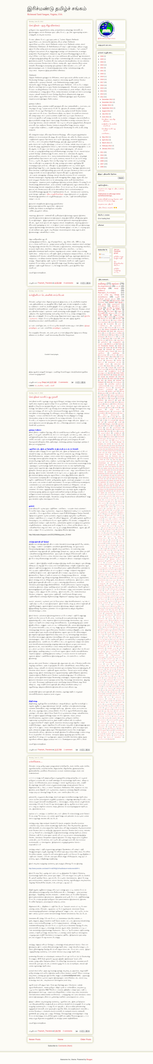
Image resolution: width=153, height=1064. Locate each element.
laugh (113, 475)
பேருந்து (115, 426)
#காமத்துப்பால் (102, 373)
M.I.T (101, 450)
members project (119, 477)
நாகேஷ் (114, 637)
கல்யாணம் (113, 543)
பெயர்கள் (119, 678)
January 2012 (106, 148)
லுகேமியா (104, 342)
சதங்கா (115, 283)
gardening (110, 471)
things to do (103, 489)
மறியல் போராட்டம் (116, 695)
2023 (102, 65)
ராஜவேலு (100, 712)
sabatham (119, 482)
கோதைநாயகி (116, 566)
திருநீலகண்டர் (117, 622)
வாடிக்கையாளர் (102, 723)
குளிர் (119, 400)
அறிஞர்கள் (112, 503)
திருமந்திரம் (101, 413)
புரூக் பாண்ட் (120, 674)
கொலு (100, 308)
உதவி (117, 297)
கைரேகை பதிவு (111, 564)
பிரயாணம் (110, 311)
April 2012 (105, 140)
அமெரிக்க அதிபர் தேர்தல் (106, 351)
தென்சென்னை (112, 413)
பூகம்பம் (116, 676)
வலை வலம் (102, 369)
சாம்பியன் (121, 580)
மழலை (122, 366)
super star (121, 487)
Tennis (120, 344)
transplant (100, 491)
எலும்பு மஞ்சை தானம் (117, 395)
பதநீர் (101, 651)
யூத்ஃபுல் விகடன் (110, 707)
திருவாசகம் (101, 625)
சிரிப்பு (103, 406)
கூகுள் (119, 311)
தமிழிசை (121, 608)
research (111, 482)
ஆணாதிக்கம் (109, 508)
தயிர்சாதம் (119, 615)
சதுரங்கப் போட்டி (105, 573)
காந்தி (120, 545)
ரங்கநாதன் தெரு (117, 709)
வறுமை (122, 718)
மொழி (115, 705)
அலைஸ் (120, 503)
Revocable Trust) (103, 456)
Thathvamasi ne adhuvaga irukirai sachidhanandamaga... (109, 195)
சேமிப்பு (111, 358)
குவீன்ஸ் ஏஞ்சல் (111, 560)
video (122, 491)
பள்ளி (52, 385)
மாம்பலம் (118, 698)
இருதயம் (115, 513)
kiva (102, 380)
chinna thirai (118, 468)
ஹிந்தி (111, 739)
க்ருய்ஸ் (109, 402)
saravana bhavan (114, 484)
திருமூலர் (110, 623)
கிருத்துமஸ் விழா (103, 553)
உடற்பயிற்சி (101, 517)
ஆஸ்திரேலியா (104, 512)
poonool (118, 380)
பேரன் (102, 681)
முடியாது (107, 704)
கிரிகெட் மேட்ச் (105, 552)
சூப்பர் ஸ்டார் (116, 406)
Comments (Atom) (65, 1046)
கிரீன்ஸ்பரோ (117, 552)
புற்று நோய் (120, 340)
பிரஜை (107, 670)
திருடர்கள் (119, 620)
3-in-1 (107, 442)
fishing (120, 347)
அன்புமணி (103, 498)
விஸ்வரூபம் (113, 728)
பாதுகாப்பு (119, 662)
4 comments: (69, 283)
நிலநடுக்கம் (103, 646)
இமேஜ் (122, 391)
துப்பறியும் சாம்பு (107, 629)
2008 (102, 161)
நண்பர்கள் (117, 364)
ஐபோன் (113, 527)
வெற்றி (111, 730)
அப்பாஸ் (119, 499)
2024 (102, 62)
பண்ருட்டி (111, 313)
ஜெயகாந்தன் (101, 601)
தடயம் (120, 335)
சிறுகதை (101, 311)
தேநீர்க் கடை (118, 632)
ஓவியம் (108, 533)
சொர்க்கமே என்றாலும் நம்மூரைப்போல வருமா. (111, 595)
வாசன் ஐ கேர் (116, 721)
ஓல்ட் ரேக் (100, 533)
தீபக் (101, 627)
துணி (99, 629)
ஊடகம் (100, 522)
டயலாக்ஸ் (114, 602)
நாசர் (120, 637)
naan (107, 478)
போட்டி (119, 327)
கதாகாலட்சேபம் (102, 538)
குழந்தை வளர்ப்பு (115, 559)
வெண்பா (101, 344)
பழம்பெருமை (118, 657)
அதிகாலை (101, 496)
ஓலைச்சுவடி (119, 531)
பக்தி (120, 648)
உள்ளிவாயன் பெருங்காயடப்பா (113, 520)
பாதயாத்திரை (108, 662)
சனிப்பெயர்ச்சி (118, 574)
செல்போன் (118, 590)
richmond (109, 349)
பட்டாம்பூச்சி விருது (112, 650)
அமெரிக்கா (102, 306)
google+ (119, 471)
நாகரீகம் (106, 637)
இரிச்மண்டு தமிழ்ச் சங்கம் (57, 8)
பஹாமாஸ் (117, 326)
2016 (102, 85)
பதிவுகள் (121, 420)
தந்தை (101, 608)
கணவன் (120, 534)
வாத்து (110, 723)
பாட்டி (120, 658)
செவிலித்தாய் (103, 594)
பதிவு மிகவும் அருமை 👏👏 (107, 207)
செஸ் (110, 594)
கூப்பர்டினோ (109, 562)
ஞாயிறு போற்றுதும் (114, 308)
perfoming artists (102, 480)
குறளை (100, 557)
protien (118, 480)
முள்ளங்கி (102, 705)
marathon (119, 475)
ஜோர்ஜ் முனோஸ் (103, 602)
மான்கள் (110, 698)
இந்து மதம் (108, 513)
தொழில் (109, 634)
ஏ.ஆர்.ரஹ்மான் (102, 526)
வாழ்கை (102, 725)
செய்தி (99, 590)
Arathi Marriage (116, 442)
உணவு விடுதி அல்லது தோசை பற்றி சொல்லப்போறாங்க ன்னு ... (110, 200)
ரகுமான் (109, 709)
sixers (122, 485)
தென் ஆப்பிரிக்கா (104, 630)
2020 (102, 74)
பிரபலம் (103, 340)
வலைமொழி (112, 719)
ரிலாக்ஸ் (122, 714)
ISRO (122, 449)
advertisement (111, 464)
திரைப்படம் (111, 336)
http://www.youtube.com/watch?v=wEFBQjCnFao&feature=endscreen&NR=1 (54, 868)
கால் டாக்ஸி (118, 548)
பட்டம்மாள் (101, 650)
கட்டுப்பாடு (112, 534)
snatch (101, 487)
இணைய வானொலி (105, 389)
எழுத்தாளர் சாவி (116, 524)
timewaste (111, 489)
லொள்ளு (102, 288)
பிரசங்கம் (119, 669)
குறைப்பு (120, 557)
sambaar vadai (102, 484)
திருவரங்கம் (118, 623)
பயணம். (100, 366)
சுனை (122, 585)
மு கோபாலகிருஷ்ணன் (115, 702)
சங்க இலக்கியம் (114, 571)
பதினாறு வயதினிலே (111, 651)
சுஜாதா (103, 358)
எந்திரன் (115, 522)
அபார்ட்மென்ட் (112, 498)
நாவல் (112, 641)
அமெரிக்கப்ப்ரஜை (103, 501)
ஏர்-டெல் (111, 526)
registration (103, 482)
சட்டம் (122, 571)
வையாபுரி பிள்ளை (119, 733)
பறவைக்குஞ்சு (102, 657)
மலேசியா (100, 697)
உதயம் (107, 519)
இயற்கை (103, 393)
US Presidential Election (106, 346)
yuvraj (109, 492)
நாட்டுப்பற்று (101, 639)
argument (113, 466)
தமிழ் (104, 304)
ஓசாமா (100, 531)
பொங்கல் (100, 683)
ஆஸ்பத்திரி (114, 512)
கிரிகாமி (122, 550)
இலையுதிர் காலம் (112, 515)
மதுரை (116, 690)
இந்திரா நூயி (112, 391)
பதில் (120, 651)
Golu (123, 447)
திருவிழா (121, 625)
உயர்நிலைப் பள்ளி (117, 519)
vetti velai (116, 491)
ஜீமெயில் (119, 599)
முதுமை (122, 704)
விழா (106, 728)
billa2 (120, 466)
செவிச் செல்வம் (119, 592)
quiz (123, 480)
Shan (114, 459)
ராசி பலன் (119, 711)
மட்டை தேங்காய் (108, 688)
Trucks (115, 461)
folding (120, 470)
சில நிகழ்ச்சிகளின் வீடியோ (118, 263)
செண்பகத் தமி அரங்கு (116, 588)
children (111, 302)
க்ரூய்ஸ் (106, 335)
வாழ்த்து (119, 725)
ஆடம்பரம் (119, 506)
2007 (102, 164)
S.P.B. (107, 459)
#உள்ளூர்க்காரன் (104, 286)
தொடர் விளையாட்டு (111, 415)
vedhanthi (108, 491)
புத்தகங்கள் (121, 672)
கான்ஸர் (120, 546)
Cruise (116, 443)
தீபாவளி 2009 (109, 627)
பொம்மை (115, 685)
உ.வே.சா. (113, 355)
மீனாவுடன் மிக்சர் (106, 318)
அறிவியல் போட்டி (104, 387)
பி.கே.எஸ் (110, 327)
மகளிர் (120, 686)
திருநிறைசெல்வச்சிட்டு (104, 622)
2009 (102, 158)
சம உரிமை (112, 576)
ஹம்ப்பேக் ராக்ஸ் (102, 739)
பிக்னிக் (100, 424)
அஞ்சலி (118, 349)
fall (114, 347)
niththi (113, 478)
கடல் (121, 533)
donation (108, 470)
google (100, 349)
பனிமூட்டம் (111, 653)
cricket (108, 347)
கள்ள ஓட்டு (121, 543)
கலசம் (120, 540)
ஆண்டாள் (119, 508)
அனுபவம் (116, 315)
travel (108, 382)
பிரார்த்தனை (115, 670)
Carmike (109, 443)
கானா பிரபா (101, 546)
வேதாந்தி (100, 733)
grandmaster (101, 473)
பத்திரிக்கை (101, 653)
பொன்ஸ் (107, 685)
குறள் (105, 557)
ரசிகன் (102, 431)
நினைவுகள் (118, 418)
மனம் (105, 692)
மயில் (113, 693)
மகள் (99, 688)
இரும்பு (122, 513)
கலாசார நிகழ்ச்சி (102, 541)
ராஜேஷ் (110, 367)
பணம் (122, 650)
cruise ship (101, 470)
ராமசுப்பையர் (120, 712)
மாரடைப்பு (101, 700)
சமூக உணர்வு (120, 576)
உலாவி (100, 520)
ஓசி (105, 531)
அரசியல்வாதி (102, 386)
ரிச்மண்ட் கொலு (104, 714)
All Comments (104, 257)
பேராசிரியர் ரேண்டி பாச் (114, 681)
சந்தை (109, 574)
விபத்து (110, 726)
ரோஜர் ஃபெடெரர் (105, 716)
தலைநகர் (118, 616)
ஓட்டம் (111, 531)
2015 (102, 88)
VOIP (120, 461)
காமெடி (119, 322)
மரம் (107, 427)
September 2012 (107, 108)
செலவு (110, 407)
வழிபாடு (103, 721)
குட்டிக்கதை (108, 555)
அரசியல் (101, 317)
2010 (102, 155)
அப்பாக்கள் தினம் (109, 499)
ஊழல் (106, 395)
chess (120, 377)
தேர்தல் (119, 360)
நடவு (105, 636)
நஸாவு (100, 418)
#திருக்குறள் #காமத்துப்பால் (116, 438)
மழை (99, 329)
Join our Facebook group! (117, 251)
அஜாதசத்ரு (110, 494)
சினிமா (118, 309)
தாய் (119, 324)
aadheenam (101, 464)
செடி (106, 588)
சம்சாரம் (108, 578)
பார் (110, 665)
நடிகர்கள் (112, 636)
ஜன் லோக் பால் (102, 599)
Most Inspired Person (110, 450)
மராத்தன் (119, 693)
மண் (99, 690)
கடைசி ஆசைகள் (102, 534)
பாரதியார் (101, 327)
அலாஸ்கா (118, 387)
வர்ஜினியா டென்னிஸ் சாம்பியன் (46, 295)
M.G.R (108, 375)
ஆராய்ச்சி (115, 510)
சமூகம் (101, 578)
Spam (120, 459)
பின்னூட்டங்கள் (110, 424)
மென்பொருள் (119, 429)
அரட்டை (112, 501)
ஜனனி (120, 597)
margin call (101, 477)
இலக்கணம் (117, 300)
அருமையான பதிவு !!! (105, 204)
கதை (116, 288)
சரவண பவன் (116, 578)
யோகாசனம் (101, 709)
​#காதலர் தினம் (110, 436)
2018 (102, 79)
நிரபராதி (121, 644)
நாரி (123, 639)
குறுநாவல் (112, 557)
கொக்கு (120, 564)
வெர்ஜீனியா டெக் (114, 371)
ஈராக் (110, 393)
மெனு (109, 705)
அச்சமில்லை (101, 494)
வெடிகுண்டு (103, 730)
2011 (102, 152)
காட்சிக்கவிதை (112, 545)
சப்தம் (104, 576)
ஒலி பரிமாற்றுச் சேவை (109, 529)
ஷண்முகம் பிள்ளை (105, 735)
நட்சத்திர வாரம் (103, 364)
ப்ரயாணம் (106, 686)
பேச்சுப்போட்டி (120, 679)
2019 (102, 76)
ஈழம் (116, 393)
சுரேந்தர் (107, 587)
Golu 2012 (102, 449)
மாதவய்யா (101, 698)
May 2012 (105, 137)
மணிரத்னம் (119, 688)
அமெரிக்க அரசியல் (114, 384)
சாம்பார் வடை (112, 580)
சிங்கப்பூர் (118, 581)
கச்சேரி (112, 396)
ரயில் (108, 431)
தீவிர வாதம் (118, 627)
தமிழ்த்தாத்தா (109, 613)
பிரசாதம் (100, 670)
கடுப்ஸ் (107, 320)
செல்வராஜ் (110, 592)
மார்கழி (108, 700)
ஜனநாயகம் (113, 597)
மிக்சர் (114, 700)
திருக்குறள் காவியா (103, 620)
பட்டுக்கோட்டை (103, 326)
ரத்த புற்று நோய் (108, 711)
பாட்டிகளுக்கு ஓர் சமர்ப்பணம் (106, 660)
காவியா (115, 550)
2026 (102, 56)
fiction (111, 331)
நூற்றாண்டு (101, 648)
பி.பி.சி (100, 667)
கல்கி (106, 543)
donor (99, 378)
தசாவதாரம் (107, 606)
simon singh (109, 485)
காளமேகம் (101, 550)
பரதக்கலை (101, 655)
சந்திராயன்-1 (101, 574)
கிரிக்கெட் (101, 400)
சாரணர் (121, 356)
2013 (102, 94)
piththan (111, 480)
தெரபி (102, 632)
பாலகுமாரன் (118, 665)
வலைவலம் (116, 304)
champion (112, 377)
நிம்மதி (120, 643)
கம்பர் (106, 398)
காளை (108, 550)
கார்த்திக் (105, 548)
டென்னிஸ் (39, 385)
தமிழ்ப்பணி (101, 615)
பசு (103, 420)
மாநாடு (100, 429)
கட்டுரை (110, 317)
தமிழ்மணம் (110, 615)
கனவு (112, 538)
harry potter (110, 473)
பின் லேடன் (110, 669)
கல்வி (100, 335)
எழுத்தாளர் (103, 396)
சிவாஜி (100, 324)
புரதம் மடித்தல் (110, 674)
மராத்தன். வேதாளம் (103, 695)
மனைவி (107, 693)
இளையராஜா (102, 355)
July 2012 (105, 114)
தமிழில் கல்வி (104, 609)
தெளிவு (109, 632)
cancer (122, 329)
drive (105, 378)
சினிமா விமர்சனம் (118, 404)
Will (112, 463)
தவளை (110, 618)
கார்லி (111, 548)
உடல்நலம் (110, 517)
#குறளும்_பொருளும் (107, 293)
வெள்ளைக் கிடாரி (106, 732)
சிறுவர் (113, 335)
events (114, 470)
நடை (120, 416)
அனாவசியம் (109, 496)
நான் (108, 639)
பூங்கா (102, 426)
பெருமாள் (100, 679)
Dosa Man (106, 445)
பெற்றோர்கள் (109, 679)
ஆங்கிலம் (101, 353)
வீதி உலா (121, 728)
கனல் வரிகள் (117, 320)
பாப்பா (100, 664)
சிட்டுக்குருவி (101, 583)
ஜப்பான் (112, 599)
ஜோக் (119, 358)
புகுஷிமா (105, 672)
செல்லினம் (101, 592)
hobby (122, 473)
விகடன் (100, 435)
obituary (120, 478)
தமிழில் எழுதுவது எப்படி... (117, 270)
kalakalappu (106, 475)
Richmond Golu (116, 456)
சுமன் (101, 587)
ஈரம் (121, 515)
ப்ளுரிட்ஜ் (113, 686)
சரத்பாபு (107, 404)
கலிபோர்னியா (104, 356)
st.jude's (108, 487)
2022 (102, 68)
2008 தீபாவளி (111, 344)
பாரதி (119, 422)
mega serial (109, 477)
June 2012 (105, 117)
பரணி (46, 385)
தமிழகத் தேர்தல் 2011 (111, 608)
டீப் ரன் (100, 606)
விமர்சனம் (111, 369)
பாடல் (120, 313)
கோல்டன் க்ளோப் (109, 569)
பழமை (110, 657)
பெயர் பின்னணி (108, 678)
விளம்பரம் (109, 435)
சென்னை (101, 302)
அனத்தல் (101, 384)
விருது (120, 369)
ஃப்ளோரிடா (118, 492)
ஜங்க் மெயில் (103, 597)
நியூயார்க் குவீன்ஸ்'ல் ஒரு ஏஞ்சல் (107, 644)
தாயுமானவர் (117, 411)
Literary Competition (111, 329)
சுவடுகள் (120, 587)
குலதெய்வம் (101, 559)
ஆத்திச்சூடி (115, 353)
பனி (102, 422)
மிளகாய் (103, 702)
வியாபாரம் (119, 726)
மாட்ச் (108, 697)
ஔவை (121, 355)
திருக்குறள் (101, 336)
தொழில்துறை (118, 634)
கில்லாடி (122, 553)
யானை (100, 707)
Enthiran (120, 445)
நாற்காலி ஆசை (104, 641)
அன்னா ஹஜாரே (119, 496)
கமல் (107, 540)
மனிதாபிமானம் (114, 692)
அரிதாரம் (119, 501)
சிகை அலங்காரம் (106, 581)
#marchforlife (120, 436)
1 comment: (68, 750)
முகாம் (103, 367)
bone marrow (103, 315)
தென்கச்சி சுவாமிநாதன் (118, 630)
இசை (100, 309)
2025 (102, 59)
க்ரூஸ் (106, 571)
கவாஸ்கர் (102, 545)
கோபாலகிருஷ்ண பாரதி (104, 568)
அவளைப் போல (119, 505)
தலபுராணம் (108, 616)
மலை (115, 366)
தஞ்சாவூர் (115, 606)
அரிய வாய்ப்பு (102, 503)
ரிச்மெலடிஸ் (114, 714)
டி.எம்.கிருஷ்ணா (117, 604)
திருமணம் (109, 360)
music (101, 478)
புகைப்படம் (113, 672)
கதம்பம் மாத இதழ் (114, 536)
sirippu (116, 485)
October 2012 (106, 105)
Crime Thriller (120, 373)
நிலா (111, 646)
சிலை (119, 583)
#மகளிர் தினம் (104, 440)
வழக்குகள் (121, 719)
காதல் (112, 322)
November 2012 (107, 102)
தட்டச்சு (122, 606)
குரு (121, 555)
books (119, 346)
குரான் (116, 555)
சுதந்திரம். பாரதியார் (112, 585)
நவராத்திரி (101, 313)
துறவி (116, 629)
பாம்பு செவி (117, 664)
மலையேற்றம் (117, 427)
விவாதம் (100, 371)
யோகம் (120, 707)
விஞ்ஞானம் (101, 726)
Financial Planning (103, 447)
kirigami (122, 378)
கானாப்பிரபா (111, 546)
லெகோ (100, 718)
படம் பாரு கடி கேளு (108, 295)
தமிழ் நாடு (114, 409)
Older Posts (86, 1039)
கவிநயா (101, 290)
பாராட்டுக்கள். (102, 665)
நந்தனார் (119, 636)
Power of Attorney (113, 452)
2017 (102, 82)
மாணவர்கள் (118, 697)
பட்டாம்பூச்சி (111, 420)
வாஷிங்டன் (117, 433)
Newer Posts (34, 1039)
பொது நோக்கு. (110, 683)
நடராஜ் (112, 416)
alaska (122, 375)
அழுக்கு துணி (101, 505)
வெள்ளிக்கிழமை (119, 730)
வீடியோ (119, 435)
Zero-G (119, 463)
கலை (120, 541)
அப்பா (100, 320)
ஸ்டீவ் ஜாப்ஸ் (118, 735)
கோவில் (100, 571)
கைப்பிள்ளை (101, 564)
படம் (118, 286)
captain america (107, 468)
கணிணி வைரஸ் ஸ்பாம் (107, 299)
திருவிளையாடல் (111, 625)
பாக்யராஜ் (100, 658)
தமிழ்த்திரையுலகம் (104, 411)
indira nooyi (113, 378)
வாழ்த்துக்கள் (117, 342)
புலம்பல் (102, 676)
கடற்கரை (114, 533)
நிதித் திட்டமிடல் (103, 643)
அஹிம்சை (103, 506)
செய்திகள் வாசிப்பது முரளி (43, 397)
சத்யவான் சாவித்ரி (117, 573)
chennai (100, 347)
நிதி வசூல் (119, 641)
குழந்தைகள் (101, 560)
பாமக (107, 664)
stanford (114, 487)
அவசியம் (110, 505)
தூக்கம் (122, 629)
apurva (107, 466)
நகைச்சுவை (103, 297)
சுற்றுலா (113, 587)
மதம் (104, 690)
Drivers (113, 445)
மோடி (120, 705)
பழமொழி (110, 422)
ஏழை (118, 526)
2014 (102, 91)
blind (99, 468)
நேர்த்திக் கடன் (111, 648)
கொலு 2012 (102, 566)
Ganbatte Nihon (114, 447)
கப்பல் (106, 333)
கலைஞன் (100, 543)
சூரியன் (100, 588)
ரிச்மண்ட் (118, 318)
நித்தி (112, 643)
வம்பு (114, 431)
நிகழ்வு (107, 338)
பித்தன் (108, 366)
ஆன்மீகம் (107, 510)
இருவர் (102, 515)
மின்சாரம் (109, 429)
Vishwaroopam (102, 463)
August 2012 (106, 111)
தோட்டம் (101, 362)
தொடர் (122, 413)
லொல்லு (107, 718)
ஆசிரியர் (110, 506)
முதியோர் (114, 704)
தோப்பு (100, 636)
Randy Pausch (117, 454)
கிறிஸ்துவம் (113, 553)
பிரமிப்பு (111, 340)
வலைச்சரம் (103, 719)
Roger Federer (115, 457)
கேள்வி (119, 562)
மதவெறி (110, 690)
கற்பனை (113, 540)
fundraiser (100, 471)
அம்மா (120, 351)
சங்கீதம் (114, 356)
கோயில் (100, 569)
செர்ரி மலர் (108, 590)
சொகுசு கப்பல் (118, 594)
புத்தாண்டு (121, 424)
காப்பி (120, 398)
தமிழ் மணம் (115, 611)
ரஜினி (99, 711)
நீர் (99, 420)
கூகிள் (120, 560)
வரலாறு (121, 431)
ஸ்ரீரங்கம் (101, 436)
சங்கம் (116, 402)
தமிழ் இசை (114, 609)
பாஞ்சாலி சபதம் (110, 658)
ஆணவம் (100, 508)
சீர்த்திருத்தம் (101, 585)
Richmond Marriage (103, 457)
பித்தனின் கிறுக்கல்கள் (110, 667)
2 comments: (64, 382)
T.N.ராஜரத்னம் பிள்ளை (104, 461)
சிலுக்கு (112, 583)
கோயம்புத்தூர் (118, 568)
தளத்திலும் (57, 328)
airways (115, 375)
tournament (119, 489)
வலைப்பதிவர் (105, 433)
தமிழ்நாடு (119, 613)
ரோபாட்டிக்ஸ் (118, 716)
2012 (102, 97)
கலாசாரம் (113, 541)
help (107, 300)
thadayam (101, 382)
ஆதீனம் (100, 510)
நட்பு (120, 336)
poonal (110, 380)
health (117, 473)
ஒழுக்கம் (120, 529)
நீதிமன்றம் (119, 646)
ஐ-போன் (105, 527)
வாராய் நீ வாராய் (119, 723)
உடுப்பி (100, 519)
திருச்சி (112, 620)
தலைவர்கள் (101, 618)
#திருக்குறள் (103, 438)
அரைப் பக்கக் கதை (116, 386)
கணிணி (100, 536)
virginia (102, 492)
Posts (102, 254)
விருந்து (100, 728)
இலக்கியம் (116, 306)
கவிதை (102, 283)
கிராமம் (108, 309)
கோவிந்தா (119, 569)
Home (60, 1039)
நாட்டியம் (108, 418)
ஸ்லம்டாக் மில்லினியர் (114, 737)
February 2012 (107, 146)
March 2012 (106, 143)
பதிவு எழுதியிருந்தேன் (54, 194)
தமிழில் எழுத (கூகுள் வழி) (118, 257)
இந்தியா (121, 302)
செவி (116, 407)
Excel (101, 375)
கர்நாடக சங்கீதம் (116, 333)
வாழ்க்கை (111, 725)
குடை (101, 555)
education (103, 331)
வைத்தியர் (108, 733)
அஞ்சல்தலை (118, 494)
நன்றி (99, 637)
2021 (102, 71)
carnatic (103, 377)
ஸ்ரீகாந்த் (100, 737)
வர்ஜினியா (115, 718)
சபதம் (99, 576)
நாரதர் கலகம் (116, 639)
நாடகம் (100, 338)
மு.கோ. (100, 704)
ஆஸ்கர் (122, 510)
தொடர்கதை (101, 634)
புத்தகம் (102, 674)
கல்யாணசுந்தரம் (103, 322)
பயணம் (115, 338)
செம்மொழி (101, 407)
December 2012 (107, 99)
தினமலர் (119, 618)
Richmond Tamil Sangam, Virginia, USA (44, 14)
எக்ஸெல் (107, 522)
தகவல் (100, 360)
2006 (102, 167)
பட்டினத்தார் (120, 317)
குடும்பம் (111, 400)
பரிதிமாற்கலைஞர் (115, 655)
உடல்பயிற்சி (118, 517)
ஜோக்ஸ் (120, 601)
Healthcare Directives (113, 449)
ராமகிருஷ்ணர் (110, 712)
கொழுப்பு (101, 402)
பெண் (108, 426)
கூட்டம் (100, 562)
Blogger (89, 1059)
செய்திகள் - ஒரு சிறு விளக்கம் (44, 25)
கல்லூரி (112, 398)
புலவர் (109, 676)
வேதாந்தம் (118, 732)
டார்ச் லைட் (107, 604)
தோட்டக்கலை (102, 416)
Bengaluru (100, 443)
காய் (99, 548)
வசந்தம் (119, 367)
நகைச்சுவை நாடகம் (114, 362)
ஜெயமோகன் (111, 601)
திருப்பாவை (101, 623)
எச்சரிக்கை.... (35, 761)
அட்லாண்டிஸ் (117, 382)
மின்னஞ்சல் (121, 700)
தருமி (99, 616)
